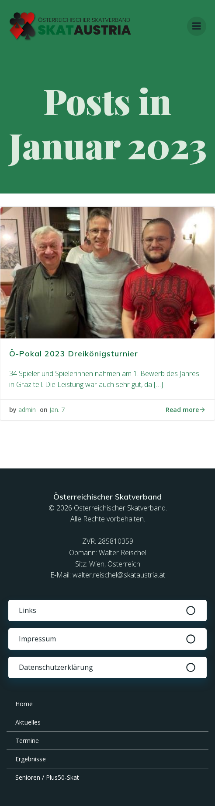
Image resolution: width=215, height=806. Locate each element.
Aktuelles (28, 722)
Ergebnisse (30, 759)
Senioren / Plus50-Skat (47, 777)
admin (27, 409)
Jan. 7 (57, 409)
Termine (27, 740)
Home (24, 704)
